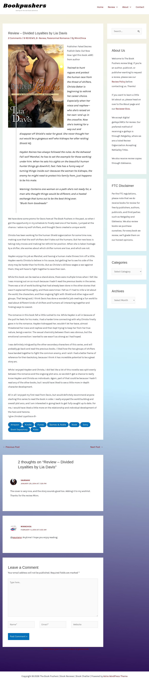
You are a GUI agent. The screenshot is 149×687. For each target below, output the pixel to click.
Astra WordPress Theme (115, 676)
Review (113, 7)
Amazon (15, 424)
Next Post (96, 447)
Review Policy (118, 81)
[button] (116, 7)
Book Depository (19, 429)
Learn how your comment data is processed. (66, 649)
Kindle (28, 424)
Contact (140, 7)
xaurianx (25, 480)
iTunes (40, 424)
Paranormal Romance (58, 38)
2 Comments (15, 38)
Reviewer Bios (123, 108)
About (126, 7)
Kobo (35, 429)
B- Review (41, 38)
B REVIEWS (29, 38)
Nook (74, 424)
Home (100, 7)
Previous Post (11, 447)
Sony (85, 424)
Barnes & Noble (58, 424)
